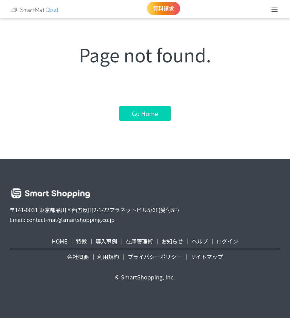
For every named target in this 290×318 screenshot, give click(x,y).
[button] (274, 10)
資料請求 (163, 8)
